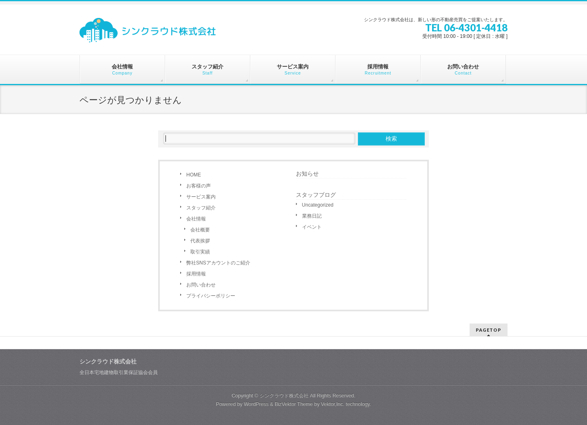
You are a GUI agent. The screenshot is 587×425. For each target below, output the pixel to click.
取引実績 (200, 252)
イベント (312, 227)
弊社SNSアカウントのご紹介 (218, 263)
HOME (193, 175)
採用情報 (196, 274)
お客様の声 (198, 186)
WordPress (256, 404)
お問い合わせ (201, 285)
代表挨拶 (200, 241)
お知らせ (307, 173)
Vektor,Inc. (332, 404)
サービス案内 (201, 197)
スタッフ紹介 (201, 208)
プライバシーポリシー (210, 296)
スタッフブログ (316, 195)
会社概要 (200, 230)
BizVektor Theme (294, 404)
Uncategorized (317, 205)
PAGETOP (488, 330)
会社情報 (196, 219)
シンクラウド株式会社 (284, 396)
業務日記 (312, 216)
